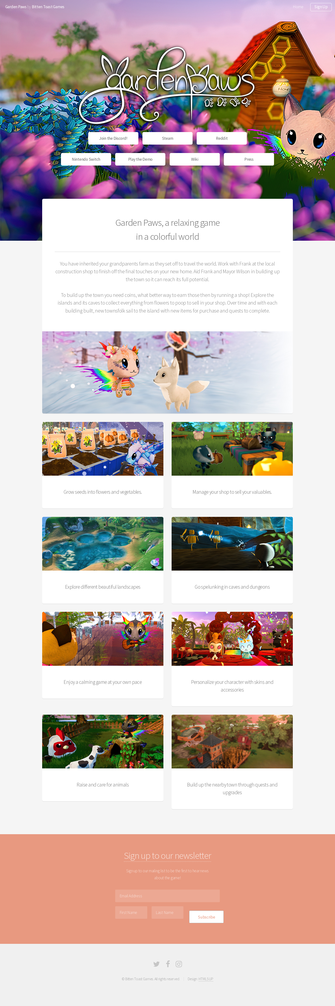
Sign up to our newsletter (167, 855)
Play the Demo (140, 159)
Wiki (194, 159)
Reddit (222, 138)
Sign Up (321, 6)
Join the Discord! (113, 138)
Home (298, 6)
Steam (167, 138)
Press (249, 159)
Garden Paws (16, 6)
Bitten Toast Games (48, 6)
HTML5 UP (206, 979)
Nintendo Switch (86, 159)
